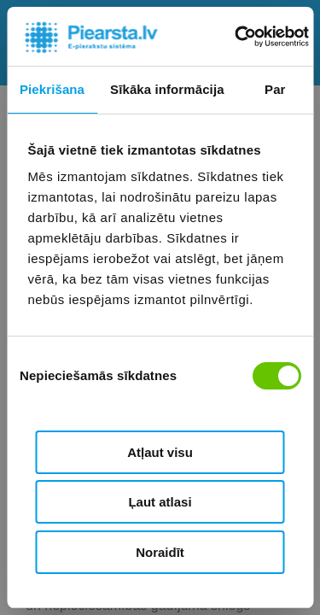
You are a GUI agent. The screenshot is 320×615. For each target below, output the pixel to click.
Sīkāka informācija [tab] (167, 89)
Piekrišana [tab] (52, 89)
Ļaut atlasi (159, 502)
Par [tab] (275, 89)
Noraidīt (160, 552)
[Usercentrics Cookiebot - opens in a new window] (236, 37)
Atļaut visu (160, 452)
